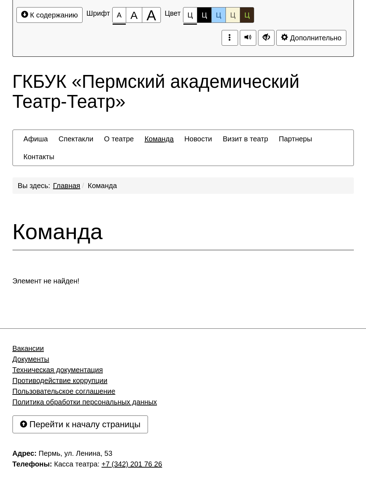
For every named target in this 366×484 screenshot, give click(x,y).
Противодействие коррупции (60, 380)
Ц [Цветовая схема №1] (190, 17)
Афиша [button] (36, 139)
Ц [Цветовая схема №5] (247, 15)
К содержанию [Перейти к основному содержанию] (49, 15)
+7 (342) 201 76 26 (132, 464)
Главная (66, 186)
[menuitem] (35, 139)
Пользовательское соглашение (64, 391)
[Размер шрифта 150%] (134, 15)
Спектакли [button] (76, 139)
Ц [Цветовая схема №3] (218, 15)
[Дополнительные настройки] (266, 38)
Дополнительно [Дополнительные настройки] (311, 38)
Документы (31, 359)
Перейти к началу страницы (80, 424)
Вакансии (28, 348)
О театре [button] (119, 139)
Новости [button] (198, 139)
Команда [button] (158, 139)
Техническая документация (58, 370)
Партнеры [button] (295, 139)
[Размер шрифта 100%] (119, 15)
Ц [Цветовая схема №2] (204, 15)
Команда (102, 186)
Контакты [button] (39, 157)
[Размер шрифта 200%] (151, 15)
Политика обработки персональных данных (85, 402)
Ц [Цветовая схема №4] (233, 15)
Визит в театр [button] (245, 139)
